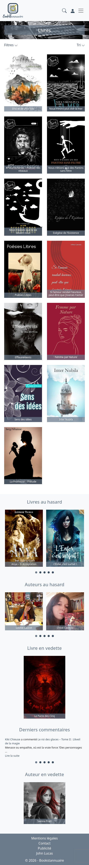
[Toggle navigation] (81, 11)
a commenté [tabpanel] (44, 747)
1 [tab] (36, 572)
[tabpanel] (23, 539)
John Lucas (44, 853)
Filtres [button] (11, 44)
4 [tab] (49, 572)
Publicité (44, 848)
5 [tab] (53, 572)
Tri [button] (81, 44)
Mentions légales (44, 838)
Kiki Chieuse (13, 739)
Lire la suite (12, 756)
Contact (44, 843)
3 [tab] (44, 572)
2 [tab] (40, 572)
